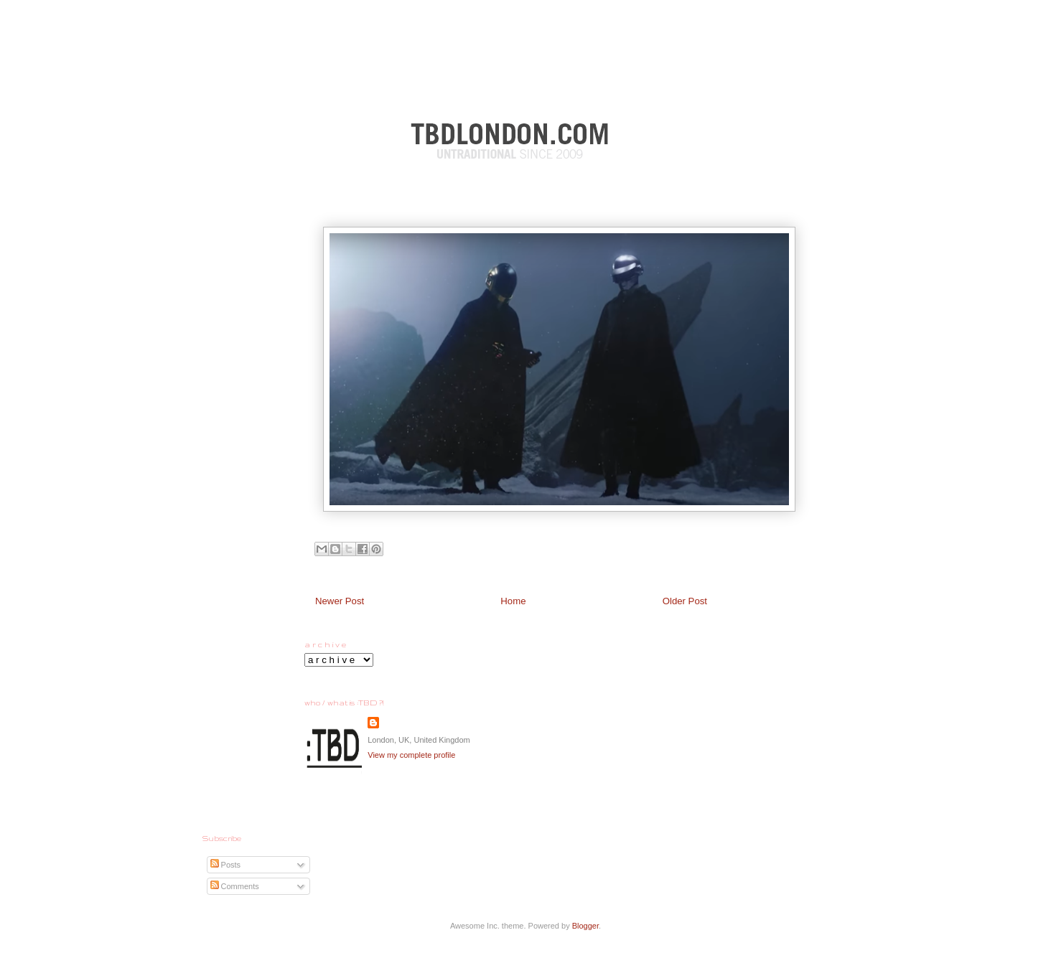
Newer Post (339, 601)
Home (513, 601)
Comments (234, 886)
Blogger (585, 925)
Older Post (685, 601)
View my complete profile (411, 755)
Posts (225, 864)
